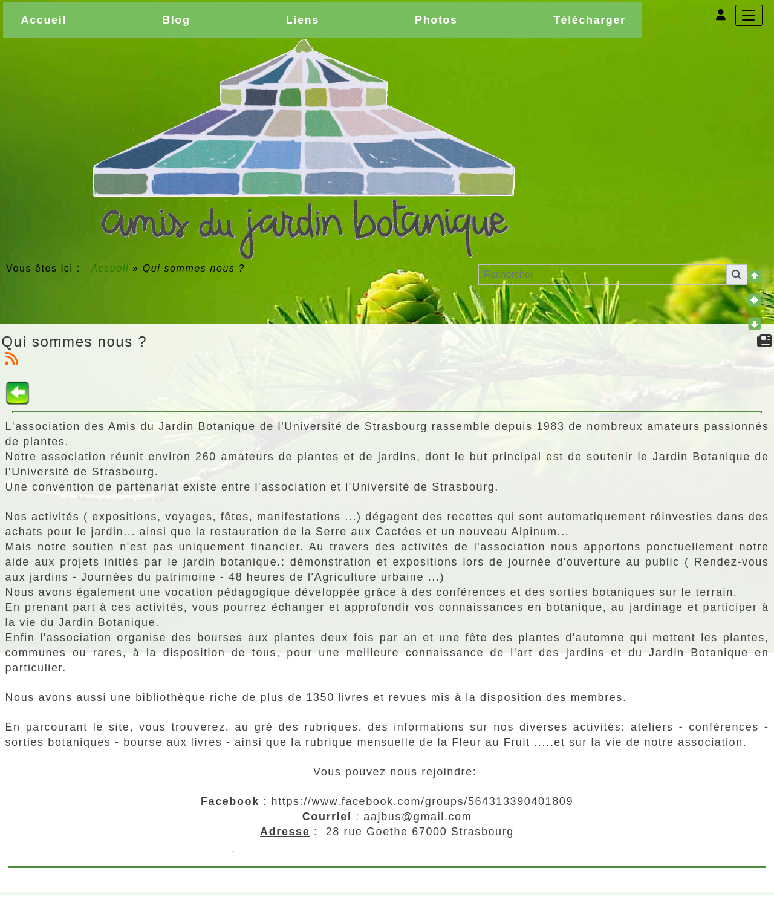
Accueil (110, 268)
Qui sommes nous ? (75, 341)
